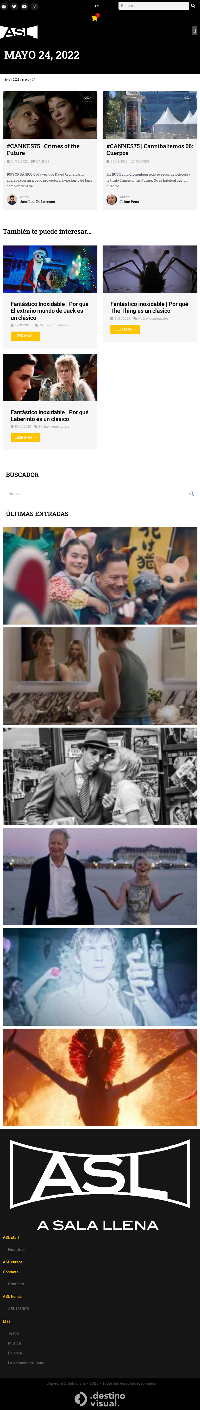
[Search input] (98, 493)
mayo (25, 79)
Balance (15, 1353)
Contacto (16, 1284)
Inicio (6, 79)
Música (14, 1343)
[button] (194, 30)
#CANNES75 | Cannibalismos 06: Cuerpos (150, 149)
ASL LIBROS (18, 1308)
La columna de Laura (26, 1363)
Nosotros (16, 1249)
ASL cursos (13, 1262)
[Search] (193, 6)
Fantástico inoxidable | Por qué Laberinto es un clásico (50, 415)
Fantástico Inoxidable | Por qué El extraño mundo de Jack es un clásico (50, 311)
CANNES (42, 161)
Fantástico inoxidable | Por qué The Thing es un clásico (149, 307)
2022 (16, 79)
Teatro (13, 1333)
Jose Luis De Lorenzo (37, 201)
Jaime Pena (129, 201)
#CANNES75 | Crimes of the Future (43, 149)
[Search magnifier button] (191, 493)
